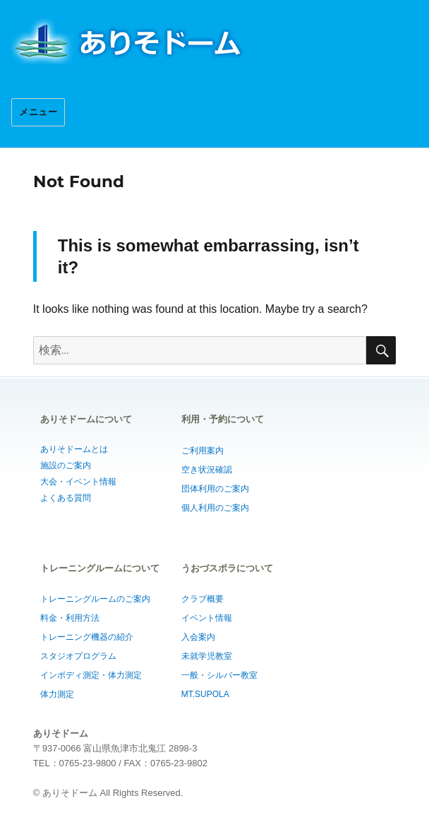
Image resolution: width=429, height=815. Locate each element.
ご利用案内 (202, 451)
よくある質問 (65, 498)
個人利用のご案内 (215, 508)
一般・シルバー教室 (219, 675)
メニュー (38, 112)
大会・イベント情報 (78, 482)
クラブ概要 (202, 599)
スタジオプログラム (78, 656)
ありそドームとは (74, 449)
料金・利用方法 (69, 618)
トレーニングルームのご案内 (95, 599)
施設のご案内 (65, 465)
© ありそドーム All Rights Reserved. (108, 792)
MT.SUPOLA (205, 694)
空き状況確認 (206, 470)
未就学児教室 (206, 656)
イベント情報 (206, 618)
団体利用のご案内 (215, 489)
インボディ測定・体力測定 (91, 675)
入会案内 (198, 637)
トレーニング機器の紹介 (86, 637)
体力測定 (57, 694)
